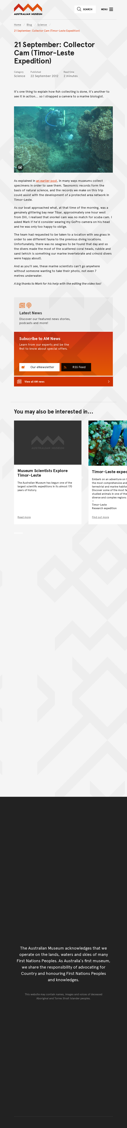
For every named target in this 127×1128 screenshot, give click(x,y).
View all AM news (34, 381)
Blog (30, 24)
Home (17, 24)
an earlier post (46, 180)
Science (42, 24)
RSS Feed (79, 367)
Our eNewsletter (42, 367)
